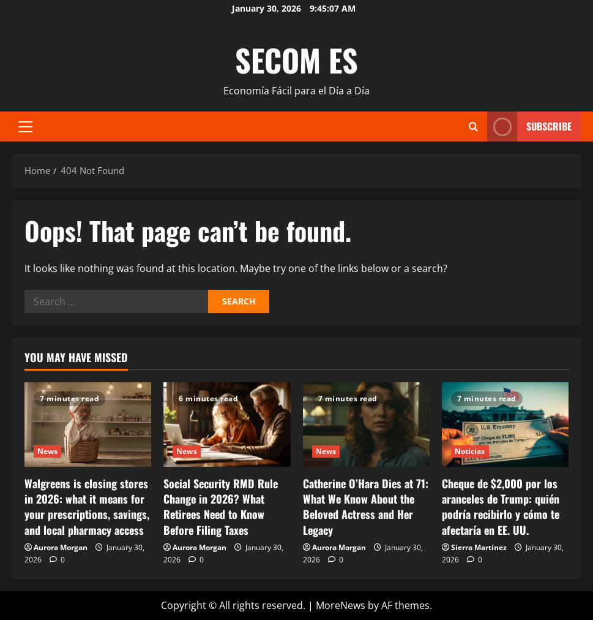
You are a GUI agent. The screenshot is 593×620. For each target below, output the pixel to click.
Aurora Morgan (61, 547)
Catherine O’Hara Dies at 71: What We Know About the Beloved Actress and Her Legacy (365, 506)
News (47, 451)
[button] (25, 127)
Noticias (470, 451)
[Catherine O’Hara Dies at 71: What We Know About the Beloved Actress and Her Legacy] (366, 424)
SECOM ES (296, 59)
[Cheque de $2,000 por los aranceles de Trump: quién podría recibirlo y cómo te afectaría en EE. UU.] (505, 424)
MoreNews (340, 605)
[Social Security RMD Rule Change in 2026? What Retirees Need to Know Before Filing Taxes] (226, 424)
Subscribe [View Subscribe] (529, 127)
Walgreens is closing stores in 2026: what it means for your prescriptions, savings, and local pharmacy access (86, 506)
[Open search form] (473, 126)
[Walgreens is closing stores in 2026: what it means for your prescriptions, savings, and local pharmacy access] (87, 424)
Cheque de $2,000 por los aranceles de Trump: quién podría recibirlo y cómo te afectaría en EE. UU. (500, 506)
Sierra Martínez (479, 547)
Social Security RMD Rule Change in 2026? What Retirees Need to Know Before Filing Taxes (220, 506)
